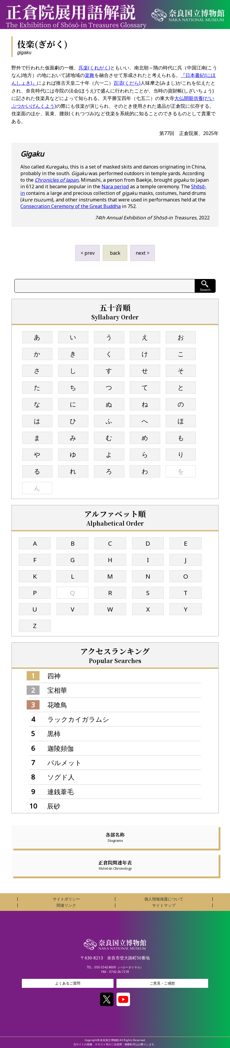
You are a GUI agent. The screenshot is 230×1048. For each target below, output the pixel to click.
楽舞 (89, 75)
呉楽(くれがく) (94, 67)
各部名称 (114, 837)
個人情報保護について (163, 899)
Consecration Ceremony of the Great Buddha (70, 206)
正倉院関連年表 (114, 864)
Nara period (115, 186)
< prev (88, 253)
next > (142, 253)
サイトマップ (163, 905)
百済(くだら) (127, 83)
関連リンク (66, 905)
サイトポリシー (66, 899)
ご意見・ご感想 (162, 983)
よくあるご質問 (67, 983)
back (115, 253)
